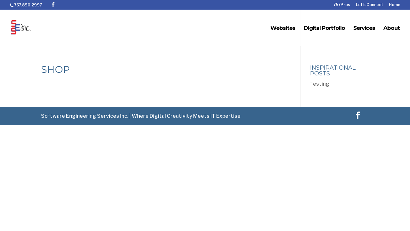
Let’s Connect (369, 5)
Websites (282, 28)
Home (394, 5)
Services (364, 28)
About (391, 28)
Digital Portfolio (324, 28)
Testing (319, 84)
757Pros (341, 5)
